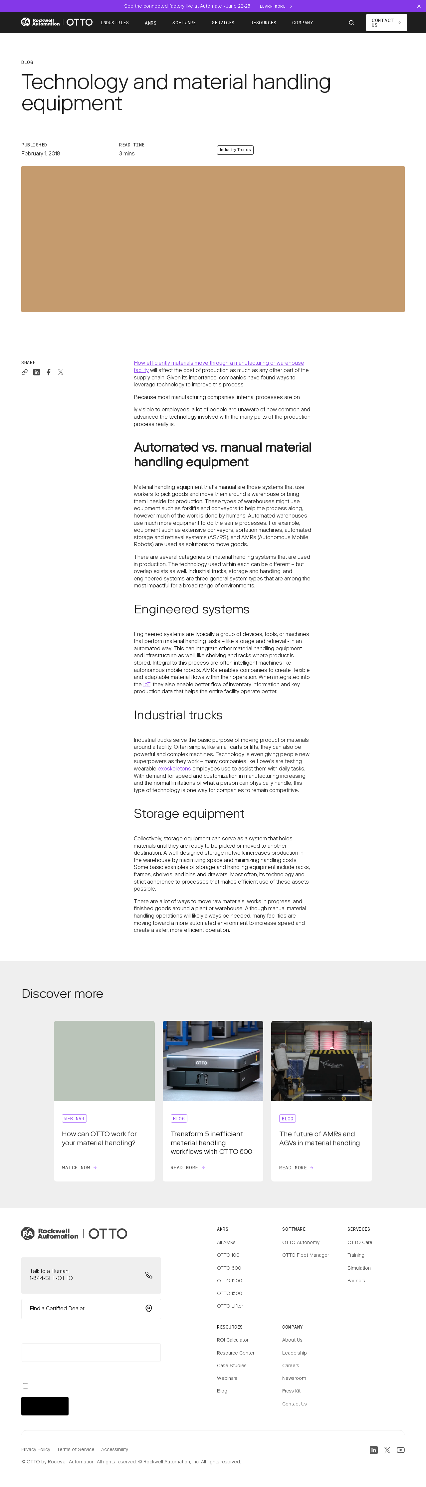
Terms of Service (76, 1450)
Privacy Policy (35, 1450)
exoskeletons (174, 769)
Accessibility (114, 1450)
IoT (146, 685)
